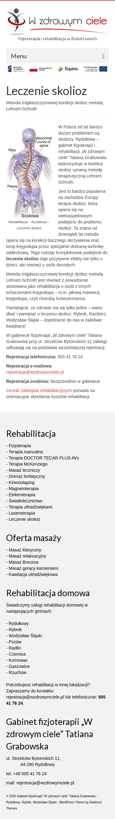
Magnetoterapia (24, 488)
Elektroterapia (22, 494)
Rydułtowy (19, 623)
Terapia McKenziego (28, 464)
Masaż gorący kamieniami (34, 568)
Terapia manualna (26, 451)
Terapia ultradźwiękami (30, 507)
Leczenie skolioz (24, 519)
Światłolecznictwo (26, 500)
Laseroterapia (22, 513)
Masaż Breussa (23, 562)
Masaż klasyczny (25, 549)
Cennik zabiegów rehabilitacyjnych (39, 390)
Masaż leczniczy (24, 470)
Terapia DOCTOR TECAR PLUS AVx (44, 457)
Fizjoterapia (20, 445)
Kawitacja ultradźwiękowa (33, 574)
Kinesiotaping (22, 482)
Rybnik (15, 629)
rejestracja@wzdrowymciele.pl (35, 372)
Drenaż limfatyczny (27, 476)
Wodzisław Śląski (25, 635)
